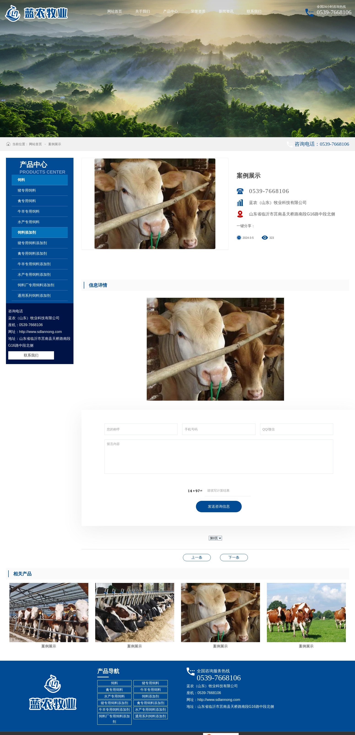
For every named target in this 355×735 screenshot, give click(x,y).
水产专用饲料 (29, 222)
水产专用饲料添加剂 (34, 274)
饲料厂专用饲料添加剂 (36, 285)
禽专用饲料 (27, 201)
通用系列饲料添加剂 (34, 296)
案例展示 (54, 144)
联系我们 (31, 355)
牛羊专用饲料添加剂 (34, 264)
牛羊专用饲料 (29, 211)
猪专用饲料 (27, 190)
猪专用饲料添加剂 (32, 243)
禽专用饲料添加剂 (32, 253)
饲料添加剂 (27, 232)
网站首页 (35, 144)
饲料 (21, 180)
